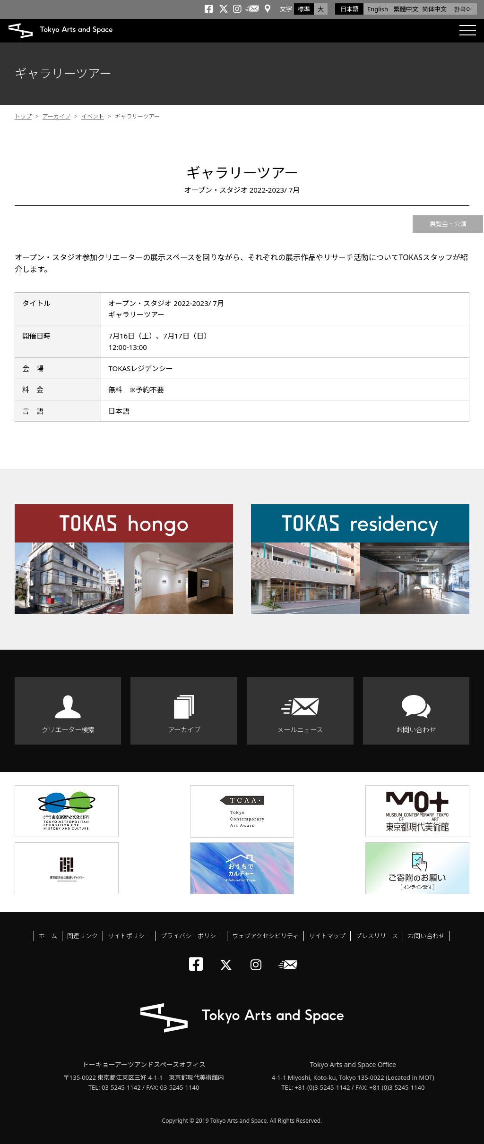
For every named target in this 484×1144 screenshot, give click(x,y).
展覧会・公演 (448, 224)
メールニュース (300, 729)
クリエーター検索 (68, 729)
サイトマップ (327, 936)
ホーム (48, 936)
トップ (23, 116)
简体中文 (434, 9)
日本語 (349, 9)
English (377, 9)
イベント (92, 116)
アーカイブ (56, 116)
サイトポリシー (129, 936)
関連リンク (82, 936)
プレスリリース (376, 936)
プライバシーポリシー (191, 936)
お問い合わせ (416, 729)
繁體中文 (406, 9)
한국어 (463, 9)
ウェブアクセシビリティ (265, 936)
